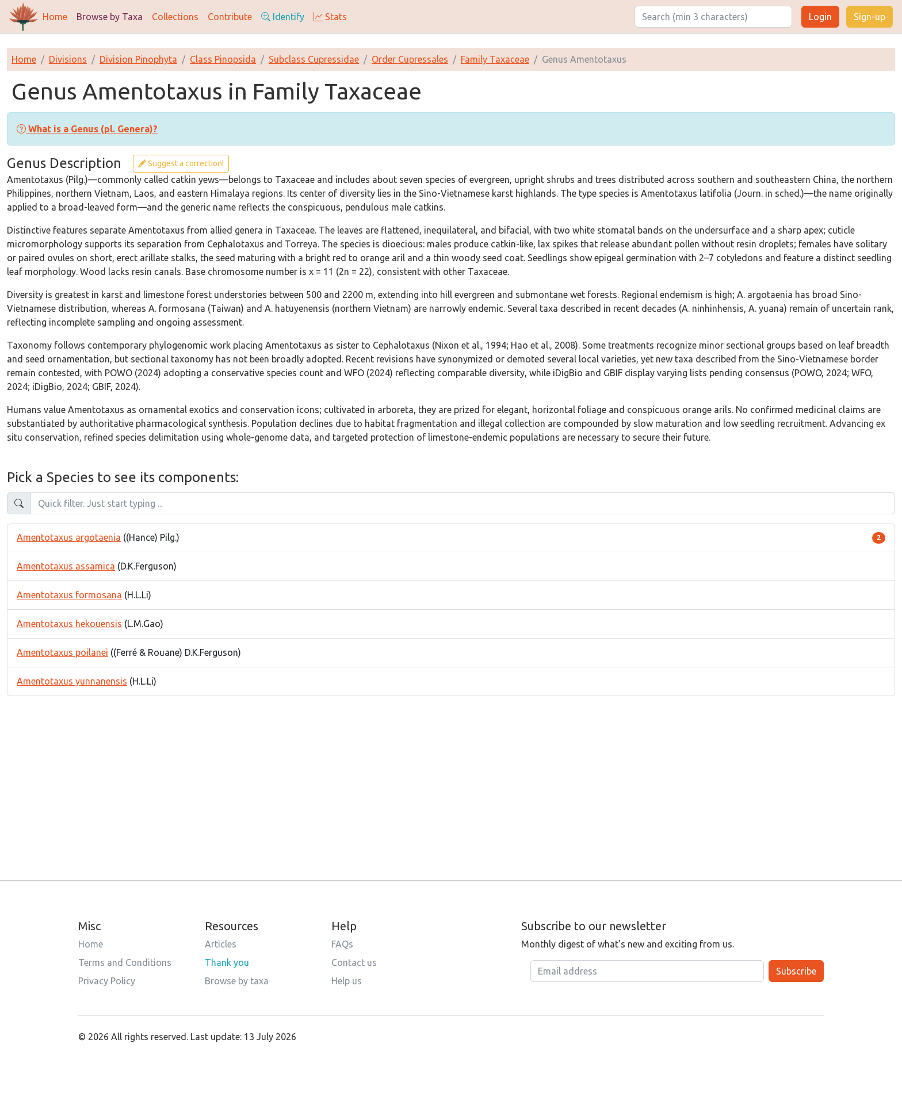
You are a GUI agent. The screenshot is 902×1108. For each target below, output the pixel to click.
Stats (330, 17)
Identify (282, 17)
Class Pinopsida (223, 59)
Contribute (230, 17)
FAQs (342, 944)
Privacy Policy (106, 981)
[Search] (713, 17)
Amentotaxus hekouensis (69, 623)
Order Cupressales (410, 59)
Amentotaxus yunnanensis (72, 681)
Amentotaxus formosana (69, 595)
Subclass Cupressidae (314, 59)
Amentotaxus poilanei (62, 652)
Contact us (354, 962)
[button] (87, 129)
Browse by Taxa (110, 17)
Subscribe (796, 971)
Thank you (227, 962)
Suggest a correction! (181, 163)
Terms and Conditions (124, 962)
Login (820, 17)
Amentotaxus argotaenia (69, 537)
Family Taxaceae (495, 59)
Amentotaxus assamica (66, 566)
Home (55, 17)
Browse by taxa (237, 981)
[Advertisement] (451, 776)
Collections (175, 17)
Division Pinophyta (138, 59)
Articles (220, 944)
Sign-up (869, 17)
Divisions (68, 59)
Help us (346, 981)
